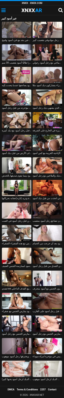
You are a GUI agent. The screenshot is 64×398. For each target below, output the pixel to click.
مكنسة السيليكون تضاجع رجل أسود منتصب (47, 220)
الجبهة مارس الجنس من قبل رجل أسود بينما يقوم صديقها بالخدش (16, 175)
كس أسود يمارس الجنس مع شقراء (16, 311)
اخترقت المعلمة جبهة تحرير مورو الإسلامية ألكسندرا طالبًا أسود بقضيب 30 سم (16, 62)
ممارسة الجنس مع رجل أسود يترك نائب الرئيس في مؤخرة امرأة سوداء (47, 356)
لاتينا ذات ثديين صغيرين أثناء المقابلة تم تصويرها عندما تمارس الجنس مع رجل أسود (16, 333)
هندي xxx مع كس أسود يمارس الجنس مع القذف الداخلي (16, 288)
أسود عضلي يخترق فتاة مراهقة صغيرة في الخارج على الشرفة (47, 130)
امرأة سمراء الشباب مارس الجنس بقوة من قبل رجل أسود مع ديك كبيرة (16, 130)
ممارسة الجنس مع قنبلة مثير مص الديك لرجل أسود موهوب (47, 379)
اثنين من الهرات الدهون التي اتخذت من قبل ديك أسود (47, 198)
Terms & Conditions (27, 389)
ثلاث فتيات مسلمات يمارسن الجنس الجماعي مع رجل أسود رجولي (47, 62)
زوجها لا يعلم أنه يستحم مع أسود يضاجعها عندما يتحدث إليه (16, 85)
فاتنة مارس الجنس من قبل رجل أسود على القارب (47, 311)
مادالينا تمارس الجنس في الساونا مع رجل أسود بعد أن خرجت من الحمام (47, 243)
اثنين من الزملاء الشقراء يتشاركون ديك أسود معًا (47, 85)
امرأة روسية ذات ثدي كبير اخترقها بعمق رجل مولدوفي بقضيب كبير (47, 40)
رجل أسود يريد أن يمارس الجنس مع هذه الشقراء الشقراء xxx (16, 243)
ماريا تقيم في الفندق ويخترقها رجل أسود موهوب (16, 356)
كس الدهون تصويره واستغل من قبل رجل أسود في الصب (16, 220)
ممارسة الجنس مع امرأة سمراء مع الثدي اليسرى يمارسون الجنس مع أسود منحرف (47, 288)
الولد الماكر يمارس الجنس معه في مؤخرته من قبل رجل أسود (16, 108)
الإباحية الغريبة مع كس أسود (46, 153)
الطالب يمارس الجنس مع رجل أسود (47, 333)
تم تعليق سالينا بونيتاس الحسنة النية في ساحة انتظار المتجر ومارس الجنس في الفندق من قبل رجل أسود (47, 266)
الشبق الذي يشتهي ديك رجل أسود (47, 108)
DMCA (11, 389)
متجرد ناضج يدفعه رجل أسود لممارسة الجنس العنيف (16, 266)
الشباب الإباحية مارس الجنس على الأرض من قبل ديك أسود (16, 153)
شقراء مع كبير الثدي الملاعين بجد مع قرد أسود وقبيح (16, 40)
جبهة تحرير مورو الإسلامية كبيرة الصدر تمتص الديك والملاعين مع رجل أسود (47, 175)
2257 (43, 389)
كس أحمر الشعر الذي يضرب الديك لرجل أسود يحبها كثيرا (16, 379)
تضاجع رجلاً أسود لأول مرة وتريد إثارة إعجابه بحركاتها (16, 198)
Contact (52, 389)
